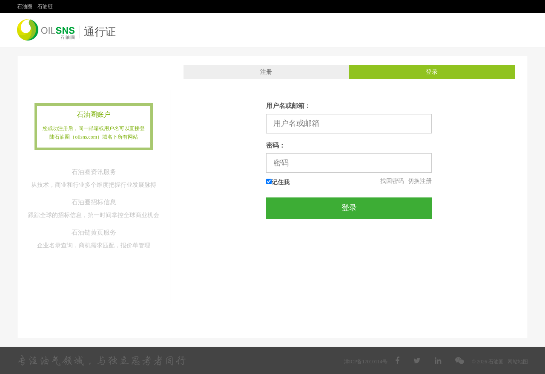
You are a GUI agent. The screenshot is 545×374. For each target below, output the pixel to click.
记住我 (278, 182)
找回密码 (392, 181)
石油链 (45, 6)
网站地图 (518, 362)
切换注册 (420, 181)
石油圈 (24, 6)
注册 (266, 72)
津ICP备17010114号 (365, 362)
